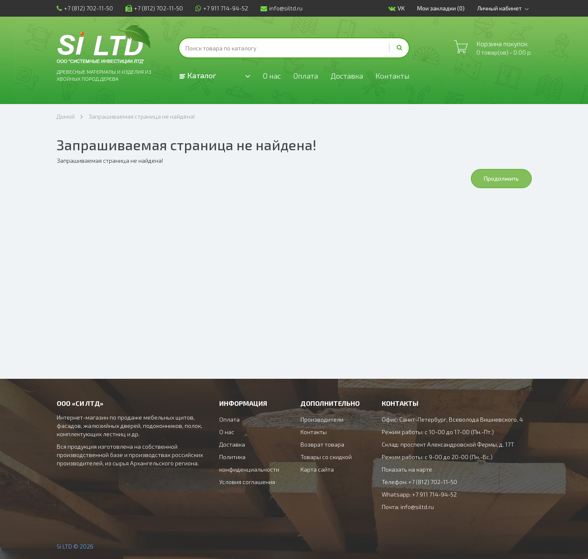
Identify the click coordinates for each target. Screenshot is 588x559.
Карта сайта (317, 469)
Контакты (392, 75)
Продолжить (501, 178)
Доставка (346, 75)
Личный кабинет (504, 8)
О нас (272, 75)
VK (396, 8)
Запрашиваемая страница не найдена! (141, 116)
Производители (321, 419)
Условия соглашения (247, 481)
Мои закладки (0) (441, 8)
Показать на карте (407, 469)
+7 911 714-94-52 (221, 8)
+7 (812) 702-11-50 (85, 8)
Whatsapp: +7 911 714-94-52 (419, 494)
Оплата (305, 75)
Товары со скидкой (326, 456)
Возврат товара (322, 444)
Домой (66, 116)
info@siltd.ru (281, 8)
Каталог (198, 75)
